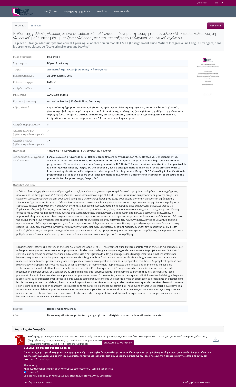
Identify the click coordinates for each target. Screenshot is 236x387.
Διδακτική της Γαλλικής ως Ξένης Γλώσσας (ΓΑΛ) (77, 69)
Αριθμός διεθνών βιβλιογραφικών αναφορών (28, 142)
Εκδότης (17, 308)
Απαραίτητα (32, 368)
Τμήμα (16, 69)
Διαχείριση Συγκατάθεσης (118, 346)
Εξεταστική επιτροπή (24, 101)
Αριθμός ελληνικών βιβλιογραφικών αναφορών (28, 132)
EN (216, 2)
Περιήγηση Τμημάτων (77, 11)
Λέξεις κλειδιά (21, 107)
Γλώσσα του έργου (23, 82)
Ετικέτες (102, 11)
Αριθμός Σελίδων (22, 88)
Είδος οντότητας (22, 56)
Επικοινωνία (122, 11)
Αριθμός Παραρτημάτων (26, 124)
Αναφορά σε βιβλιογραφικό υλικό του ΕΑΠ (28, 158)
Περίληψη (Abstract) (24, 184)
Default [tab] (20, 25)
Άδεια (16, 315)
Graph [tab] (36, 25)
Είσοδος (202, 2)
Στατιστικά (32, 375)
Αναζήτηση (50, 11)
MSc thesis (215, 25)
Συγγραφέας (20, 63)
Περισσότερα (43, 363)
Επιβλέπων (19, 94)
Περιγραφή (19, 150)
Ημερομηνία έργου (23, 75)
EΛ (221, 2)
